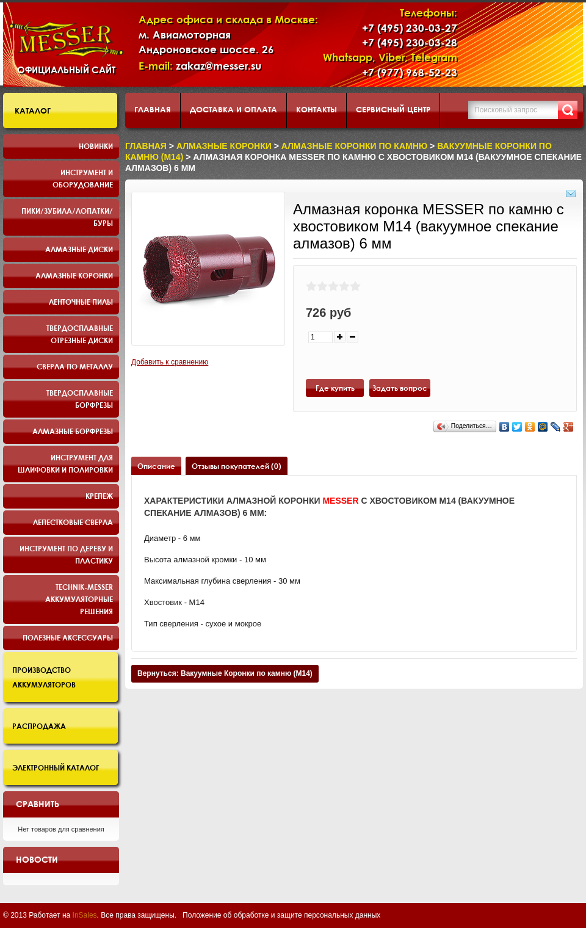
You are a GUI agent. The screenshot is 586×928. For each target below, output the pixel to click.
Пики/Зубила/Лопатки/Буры (67, 217)
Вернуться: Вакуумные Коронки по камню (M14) (225, 673)
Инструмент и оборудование (82, 178)
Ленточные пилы (81, 301)
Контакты (316, 109)
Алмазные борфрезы (72, 431)
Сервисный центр (393, 109)
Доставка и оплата (233, 109)
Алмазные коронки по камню (354, 146)
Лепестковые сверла (73, 522)
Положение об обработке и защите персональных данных (281, 915)
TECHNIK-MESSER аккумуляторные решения (79, 599)
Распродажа (39, 726)
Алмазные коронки (74, 275)
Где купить (335, 388)
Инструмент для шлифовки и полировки (65, 463)
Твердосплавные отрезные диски (79, 334)
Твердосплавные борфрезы (79, 399)
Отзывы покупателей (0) (236, 466)
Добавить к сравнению (169, 362)
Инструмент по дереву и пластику (66, 554)
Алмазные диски (79, 249)
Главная (152, 109)
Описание (156, 466)
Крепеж (99, 496)
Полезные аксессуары (68, 637)
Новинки (96, 146)
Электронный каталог (55, 767)
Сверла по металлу (75, 366)
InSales (85, 915)
